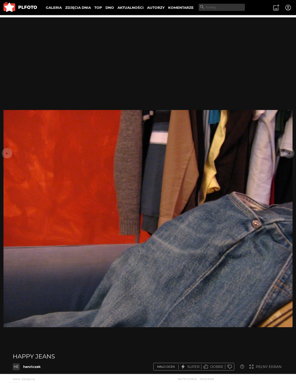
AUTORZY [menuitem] (156, 7)
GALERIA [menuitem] (54, 7)
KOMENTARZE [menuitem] (181, 7)
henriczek (32, 366)
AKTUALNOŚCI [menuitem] (130, 7)
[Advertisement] (148, 49)
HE (16, 366)
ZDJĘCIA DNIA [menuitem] (78, 7)
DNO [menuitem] (109, 7)
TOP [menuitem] (98, 7)
